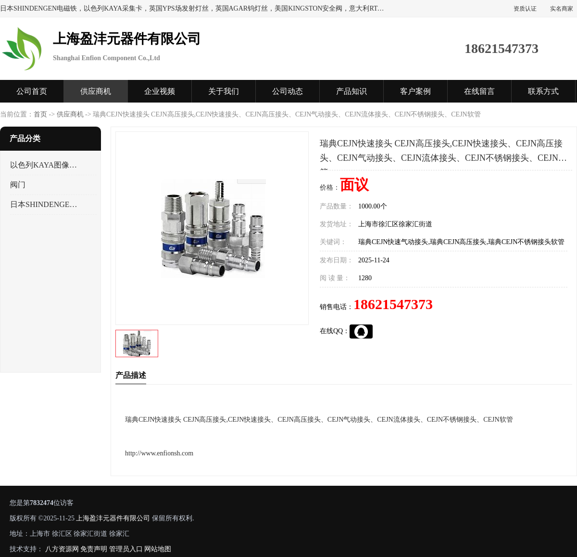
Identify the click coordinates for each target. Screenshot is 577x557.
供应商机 (95, 91)
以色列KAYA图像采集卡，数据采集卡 (45, 165)
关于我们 (223, 91)
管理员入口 (126, 549)
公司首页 (31, 91)
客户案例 (415, 91)
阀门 (17, 185)
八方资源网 (62, 549)
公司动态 (287, 91)
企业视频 (159, 91)
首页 (40, 114)
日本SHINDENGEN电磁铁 (45, 204)
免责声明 (93, 549)
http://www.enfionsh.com (159, 453)
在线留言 (479, 91)
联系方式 (543, 91)
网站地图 (157, 549)
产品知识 (351, 91)
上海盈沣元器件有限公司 (113, 518)
